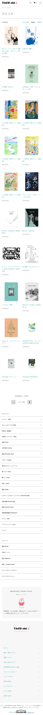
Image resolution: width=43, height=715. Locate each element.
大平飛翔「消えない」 (8, 87)
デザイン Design (6, 460)
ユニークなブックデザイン (9, 570)
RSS (5, 681)
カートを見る (7, 691)
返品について (7, 657)
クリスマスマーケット (8, 576)
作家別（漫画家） (7, 431)
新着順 (39, 22)
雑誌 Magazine (6, 558)
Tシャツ (4, 530)
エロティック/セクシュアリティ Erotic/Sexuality (16, 495)
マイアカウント (8, 686)
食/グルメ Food (6, 471)
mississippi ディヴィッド (9, 377)
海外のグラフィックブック (9, 466)
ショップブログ (8, 676)
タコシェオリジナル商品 (9, 425)
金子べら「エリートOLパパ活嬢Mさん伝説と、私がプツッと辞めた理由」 (11, 51)
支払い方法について (9, 662)
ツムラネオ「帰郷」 (7, 305)
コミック (9, 7)
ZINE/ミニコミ (6, 552)
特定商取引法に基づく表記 (11, 667)
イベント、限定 (6, 419)
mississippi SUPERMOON (29, 377)
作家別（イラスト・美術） (9, 436)
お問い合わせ (7, 696)
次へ (29, 402)
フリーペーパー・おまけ (9, 524)
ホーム (3, 7)
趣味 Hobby (5, 489)
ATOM (9, 681)
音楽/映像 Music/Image (8, 501)
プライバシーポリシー (10, 672)
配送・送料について (9, 652)
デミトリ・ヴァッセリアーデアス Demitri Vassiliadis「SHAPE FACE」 (11, 269)
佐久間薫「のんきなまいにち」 (31, 266)
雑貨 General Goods (8, 507)
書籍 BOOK (5, 546)
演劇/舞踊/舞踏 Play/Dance (9, 513)
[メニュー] (40, 3)
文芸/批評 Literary (7, 448)
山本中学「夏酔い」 (28, 49)
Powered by (21, 711)
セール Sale (6, 518)
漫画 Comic (5, 442)
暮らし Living (5, 477)
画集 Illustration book (8, 454)
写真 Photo (5, 483)
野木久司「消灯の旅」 (28, 231)
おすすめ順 (25, 22)
